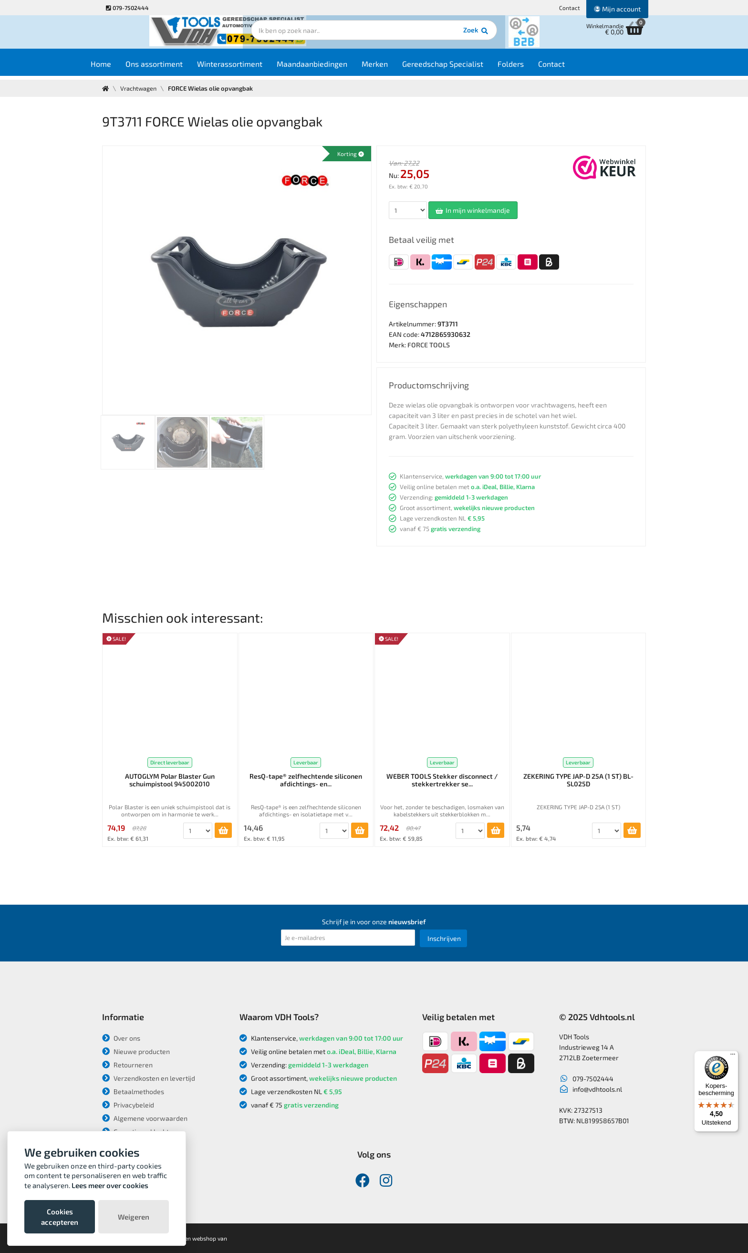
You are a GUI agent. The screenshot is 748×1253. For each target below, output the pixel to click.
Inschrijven (444, 938)
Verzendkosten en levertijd (148, 1078)
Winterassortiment (248, 67)
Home (119, 67)
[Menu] (732, 1056)
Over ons (121, 1038)
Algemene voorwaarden (144, 1118)
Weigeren (133, 1216)
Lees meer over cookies (110, 1185)
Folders (529, 67)
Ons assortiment (172, 67)
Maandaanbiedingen (330, 67)
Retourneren (127, 1065)
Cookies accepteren (59, 1216)
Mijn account (617, 9)
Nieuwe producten (136, 1051)
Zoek (439, 36)
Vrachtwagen (139, 88)
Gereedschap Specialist (461, 67)
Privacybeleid (128, 1105)
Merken (393, 67)
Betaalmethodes (133, 1091)
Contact (569, 7)
